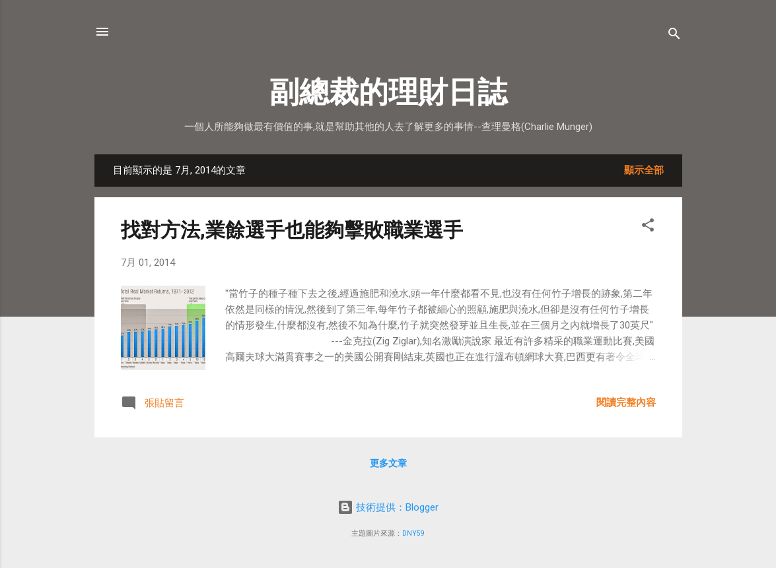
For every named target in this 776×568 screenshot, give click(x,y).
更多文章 (388, 463)
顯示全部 (644, 170)
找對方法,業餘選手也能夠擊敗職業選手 (292, 229)
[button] (648, 227)
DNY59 (413, 533)
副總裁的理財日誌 (388, 92)
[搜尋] (674, 36)
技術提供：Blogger (388, 507)
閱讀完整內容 (626, 402)
